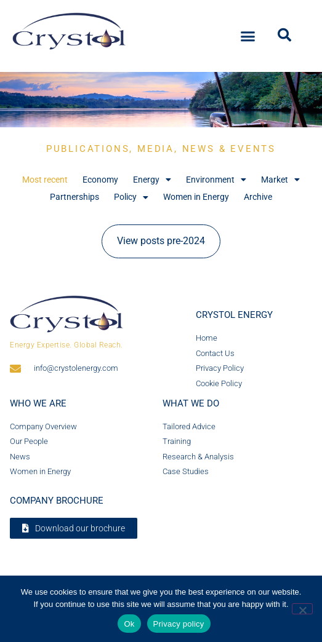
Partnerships (74, 197)
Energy (152, 180)
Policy (131, 197)
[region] (161, 99)
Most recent (45, 179)
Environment (216, 180)
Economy (100, 179)
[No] (302, 608)
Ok (129, 623)
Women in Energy (196, 197)
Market (280, 180)
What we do (191, 403)
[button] (247, 34)
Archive (258, 197)
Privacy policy (178, 623)
